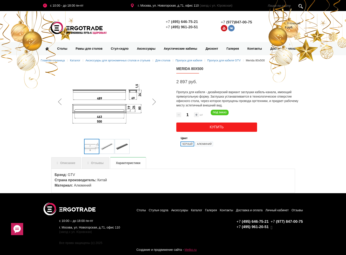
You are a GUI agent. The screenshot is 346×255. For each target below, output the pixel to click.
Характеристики (128, 163)
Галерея (233, 48)
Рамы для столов (89, 48)
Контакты (254, 48)
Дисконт (211, 48)
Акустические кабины (180, 48)
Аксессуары (146, 48)
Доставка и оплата (284, 48)
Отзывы (97, 163)
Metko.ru (190, 249)
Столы (62, 48)
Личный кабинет (277, 210)
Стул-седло (119, 48)
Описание (67, 163)
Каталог (196, 210)
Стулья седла (158, 210)
